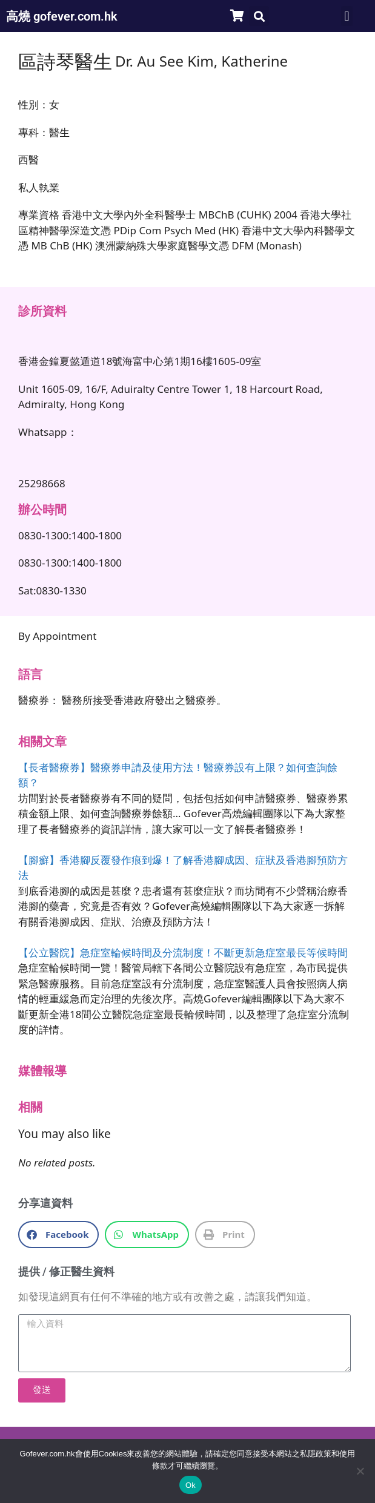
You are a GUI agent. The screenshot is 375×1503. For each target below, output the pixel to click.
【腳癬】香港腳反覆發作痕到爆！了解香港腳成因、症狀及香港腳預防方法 (183, 868)
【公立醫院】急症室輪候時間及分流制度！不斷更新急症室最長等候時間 (183, 952)
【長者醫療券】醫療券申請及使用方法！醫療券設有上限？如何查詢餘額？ (177, 775)
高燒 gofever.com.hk (62, 16)
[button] (259, 16)
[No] (360, 1471)
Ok (190, 1485)
